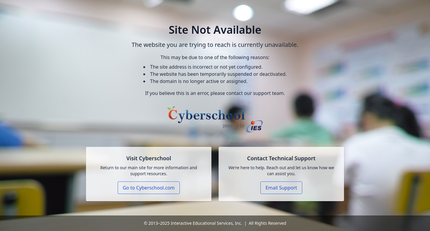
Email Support (281, 187)
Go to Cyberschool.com (149, 187)
